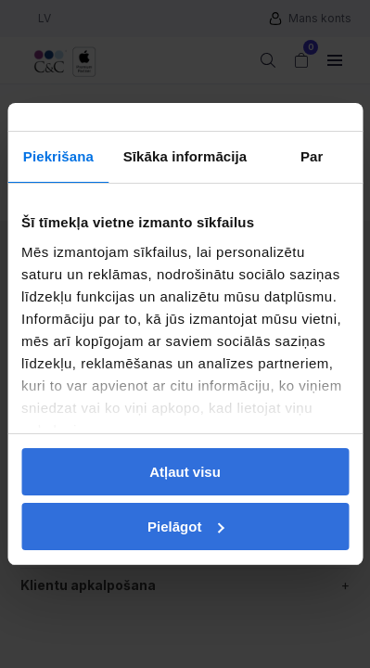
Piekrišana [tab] (58, 156)
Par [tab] (312, 156)
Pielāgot (185, 526)
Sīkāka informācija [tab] (185, 156)
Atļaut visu (185, 472)
